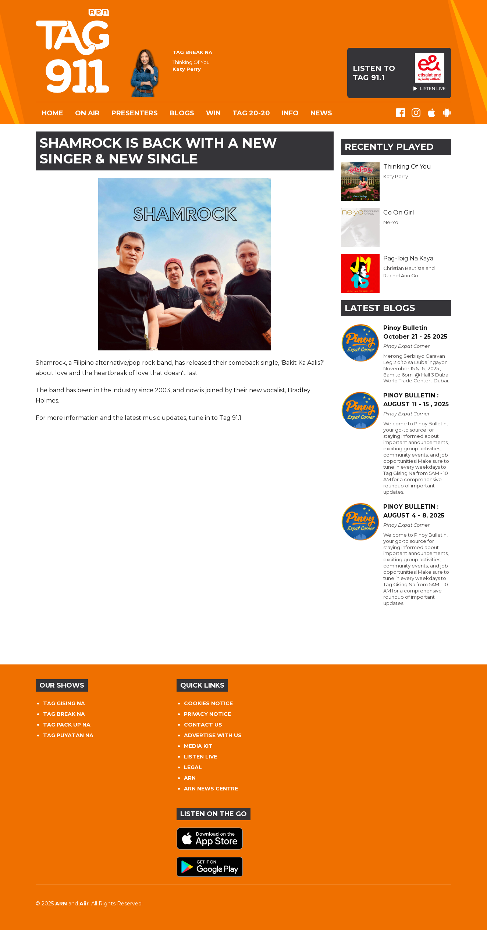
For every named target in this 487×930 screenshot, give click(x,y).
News (321, 113)
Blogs (182, 113)
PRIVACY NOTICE (207, 714)
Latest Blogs (380, 308)
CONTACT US (203, 724)
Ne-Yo (390, 222)
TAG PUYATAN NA (68, 735)
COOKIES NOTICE (208, 703)
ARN (190, 778)
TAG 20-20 (251, 113)
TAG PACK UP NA (66, 724)
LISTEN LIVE (200, 756)
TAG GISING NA (64, 703)
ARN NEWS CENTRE (211, 788)
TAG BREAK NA (64, 714)
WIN (213, 113)
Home (52, 113)
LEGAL (193, 767)
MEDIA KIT (198, 746)
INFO (290, 113)
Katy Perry (395, 176)
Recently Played (389, 146)
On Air (87, 113)
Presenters (134, 113)
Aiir (84, 903)
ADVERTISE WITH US (213, 735)
